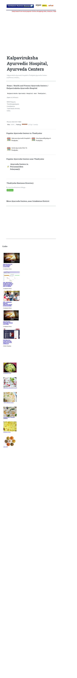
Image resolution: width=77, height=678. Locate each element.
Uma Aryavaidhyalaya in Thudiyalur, (43, 139)
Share (11, 190)
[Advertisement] (31, 223)
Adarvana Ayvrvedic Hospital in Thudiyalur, (20, 139)
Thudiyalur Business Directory (20, 183)
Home (9, 86)
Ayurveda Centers (39, 86)
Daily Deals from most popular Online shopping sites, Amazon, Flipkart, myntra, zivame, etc (43, 11)
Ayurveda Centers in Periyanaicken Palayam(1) (19, 166)
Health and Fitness (22, 86)
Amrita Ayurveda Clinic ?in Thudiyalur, (19, 149)
